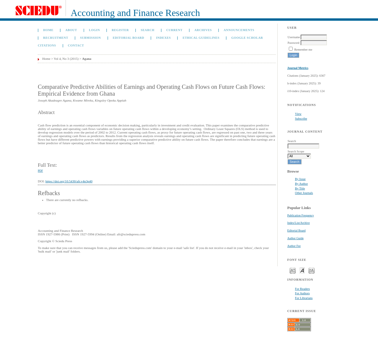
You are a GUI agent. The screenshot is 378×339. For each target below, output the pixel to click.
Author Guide (295, 238)
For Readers (302, 288)
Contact (76, 45)
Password (293, 42)
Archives (203, 30)
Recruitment (55, 37)
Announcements (239, 30)
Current (174, 30)
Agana (86, 58)
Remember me (303, 49)
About (71, 30)
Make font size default (302, 270)
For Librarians (304, 298)
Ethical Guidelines (201, 37)
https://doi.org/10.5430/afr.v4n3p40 (68, 181)
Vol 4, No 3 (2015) (66, 58)
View (298, 113)
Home (48, 30)
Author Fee (294, 246)
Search (147, 30)
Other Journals (304, 193)
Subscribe (301, 118)
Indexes (163, 37)
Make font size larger (312, 270)
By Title (300, 188)
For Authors (302, 293)
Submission (90, 37)
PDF (40, 170)
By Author (301, 183)
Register (120, 30)
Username (294, 37)
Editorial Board (296, 230)
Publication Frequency (300, 215)
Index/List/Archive (298, 222)
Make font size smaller (293, 270)
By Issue (300, 179)
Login (94, 30)
